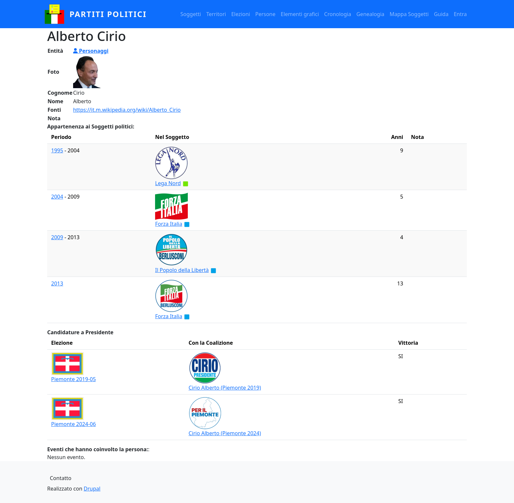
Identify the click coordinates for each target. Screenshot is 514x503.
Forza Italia (168, 223)
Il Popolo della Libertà (182, 270)
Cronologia (337, 14)
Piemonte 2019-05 (73, 379)
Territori (216, 14)
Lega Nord (168, 183)
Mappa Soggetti (409, 14)
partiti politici (108, 14)
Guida (441, 14)
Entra (460, 14)
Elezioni (240, 14)
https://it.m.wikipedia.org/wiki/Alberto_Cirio (127, 109)
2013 (57, 283)
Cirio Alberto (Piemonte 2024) (224, 433)
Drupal (92, 488)
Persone (265, 14)
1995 (57, 150)
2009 (57, 237)
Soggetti (190, 14)
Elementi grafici (300, 14)
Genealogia (370, 14)
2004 (57, 196)
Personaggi (91, 50)
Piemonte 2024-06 (73, 424)
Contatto (60, 478)
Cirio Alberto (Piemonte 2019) (224, 387)
